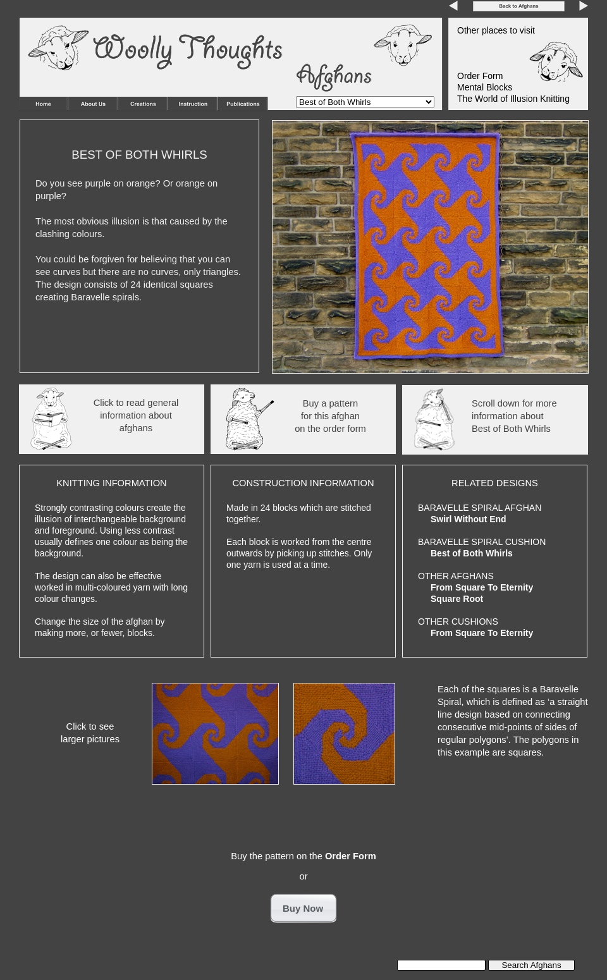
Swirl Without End (468, 519)
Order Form (480, 76)
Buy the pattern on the (303, 856)
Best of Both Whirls (472, 553)
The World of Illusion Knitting (513, 99)
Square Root (457, 599)
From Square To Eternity (482, 587)
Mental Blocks (484, 87)
